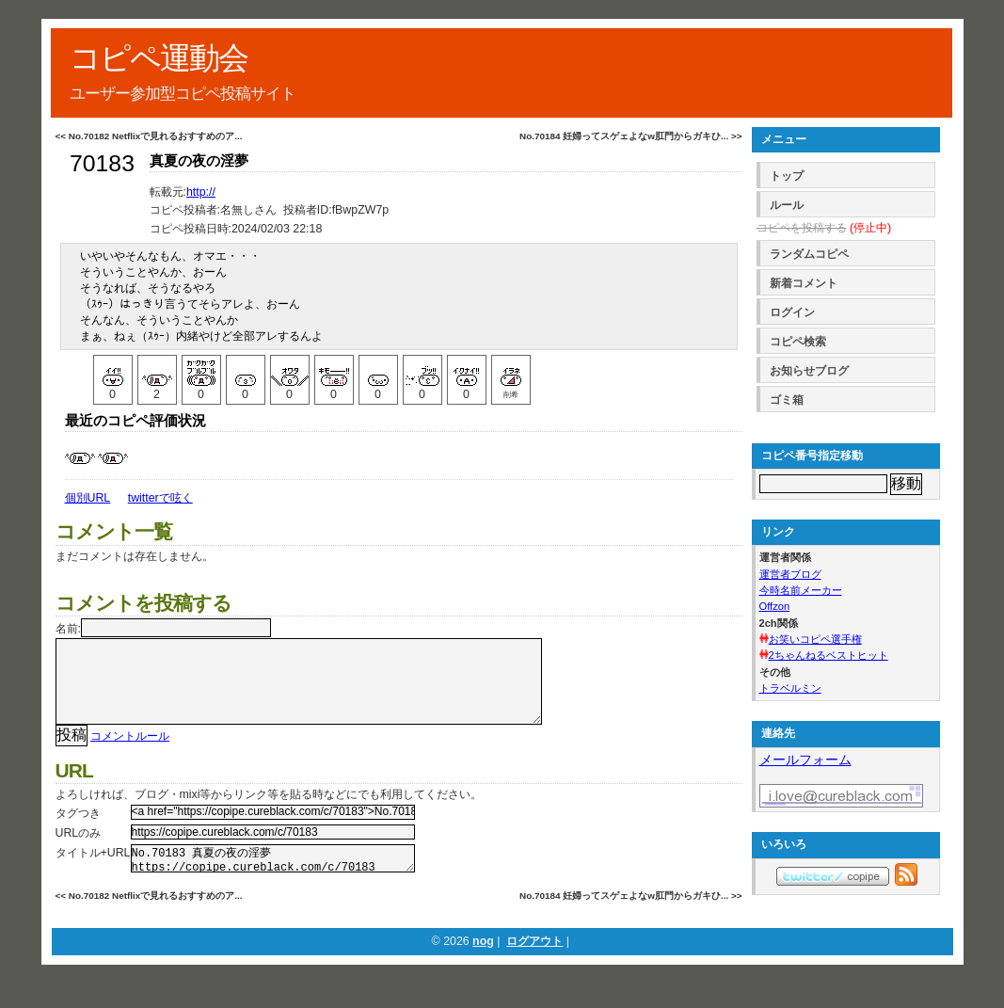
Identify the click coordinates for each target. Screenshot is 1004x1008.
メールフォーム (805, 759)
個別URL (88, 497)
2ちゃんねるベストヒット (828, 655)
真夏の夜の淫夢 (199, 160)
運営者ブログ (790, 574)
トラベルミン (790, 688)
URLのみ (79, 851)
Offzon (774, 606)
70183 (102, 163)
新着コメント (803, 283)
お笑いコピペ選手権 (815, 639)
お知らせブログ (809, 370)
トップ (787, 176)
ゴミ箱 (787, 400)
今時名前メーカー (800, 590)
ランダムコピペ (809, 254)
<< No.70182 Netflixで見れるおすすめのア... (149, 136)
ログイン (792, 312)
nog (483, 965)
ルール (787, 205)
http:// (200, 192)
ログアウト (534, 965)
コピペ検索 (798, 341)
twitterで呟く (160, 497)
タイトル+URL (93, 871)
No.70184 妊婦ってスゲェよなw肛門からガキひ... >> (630, 136)
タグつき (78, 832)
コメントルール (129, 754)
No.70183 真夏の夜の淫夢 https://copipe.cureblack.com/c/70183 (273, 880)
